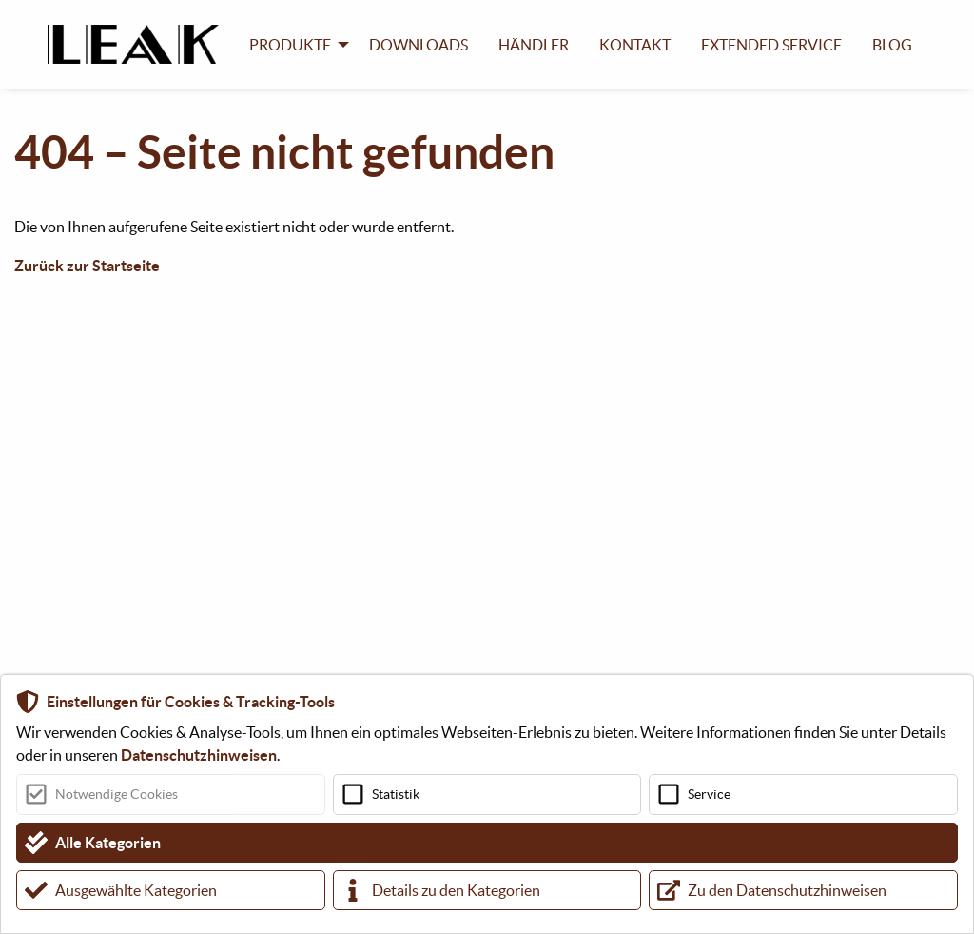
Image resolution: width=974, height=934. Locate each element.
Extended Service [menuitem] (771, 44)
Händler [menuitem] (533, 44)
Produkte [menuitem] (290, 44)
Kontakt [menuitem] (635, 44)
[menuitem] (141, 44)
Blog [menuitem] (892, 44)
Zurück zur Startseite (87, 265)
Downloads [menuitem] (418, 44)
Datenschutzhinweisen (199, 755)
